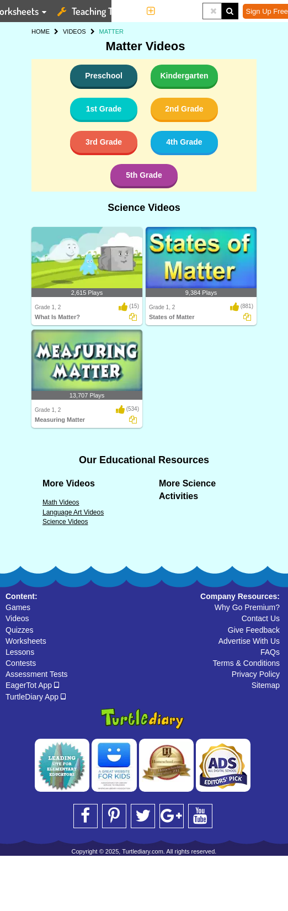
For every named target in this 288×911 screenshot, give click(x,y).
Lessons (20, 652)
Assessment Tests (37, 674)
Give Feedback (254, 630)
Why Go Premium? (247, 607)
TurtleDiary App (36, 696)
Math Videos (60, 502)
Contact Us (261, 618)
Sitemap (266, 685)
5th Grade (144, 175)
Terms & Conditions (246, 663)
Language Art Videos (73, 512)
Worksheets (26, 641)
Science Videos (144, 207)
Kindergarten (184, 75)
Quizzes (20, 630)
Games (18, 607)
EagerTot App (32, 685)
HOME (40, 31)
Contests (21, 663)
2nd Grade (184, 108)
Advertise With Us (249, 641)
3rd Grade (104, 141)
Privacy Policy (256, 674)
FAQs (270, 652)
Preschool (103, 75)
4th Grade (184, 141)
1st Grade (104, 108)
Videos (17, 618)
